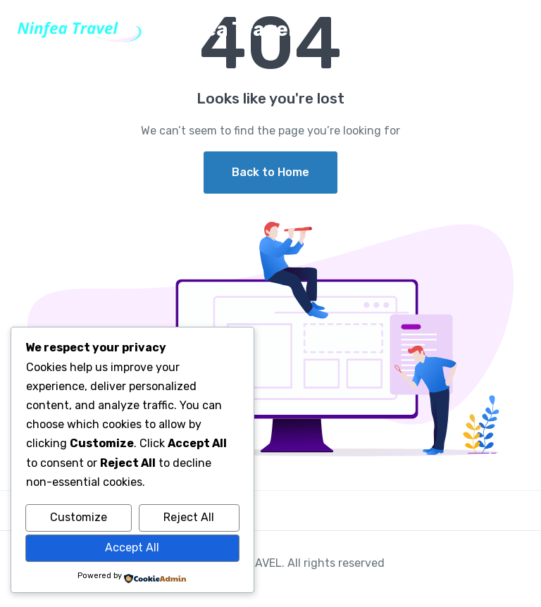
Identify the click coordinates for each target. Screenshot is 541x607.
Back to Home (270, 172)
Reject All (188, 517)
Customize (78, 517)
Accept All (132, 547)
